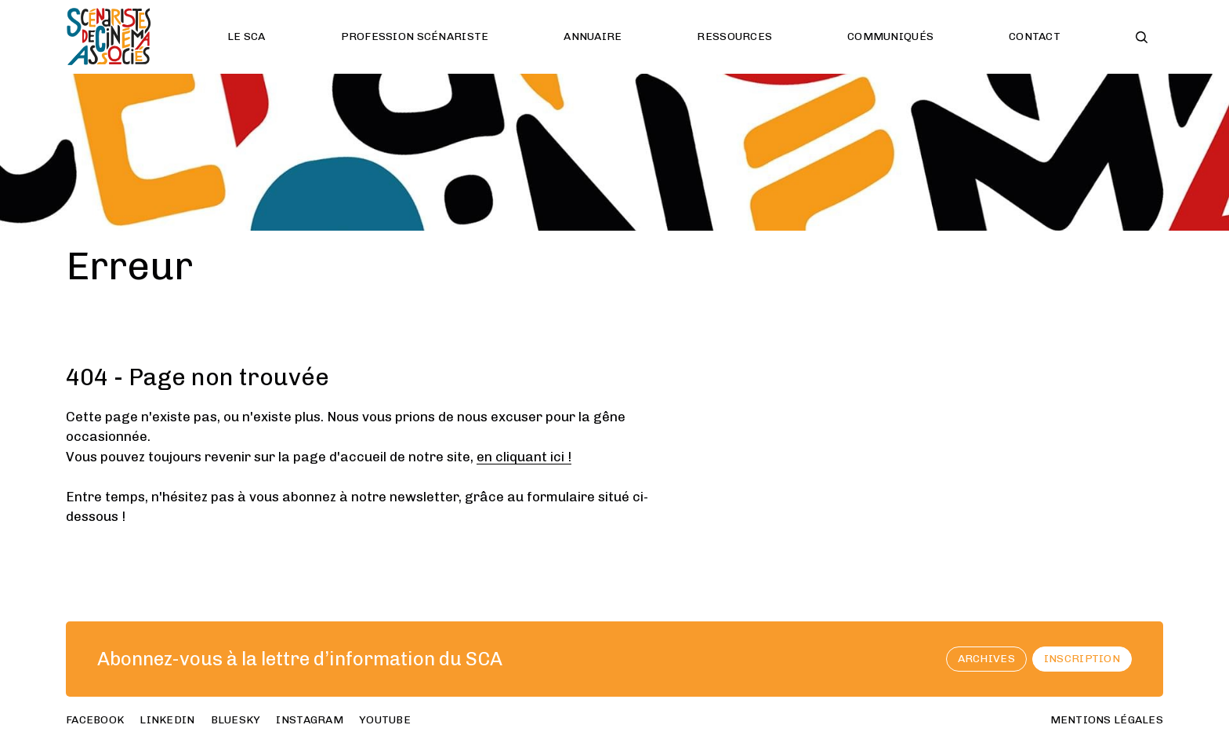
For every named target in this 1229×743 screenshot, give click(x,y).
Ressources (734, 36)
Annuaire (593, 36)
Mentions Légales (1106, 720)
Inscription (1082, 658)
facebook (95, 720)
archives (986, 658)
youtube (385, 720)
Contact (1034, 36)
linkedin (167, 720)
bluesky (236, 720)
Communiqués (890, 36)
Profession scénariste (415, 36)
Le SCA (246, 36)
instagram (309, 720)
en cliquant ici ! (524, 456)
